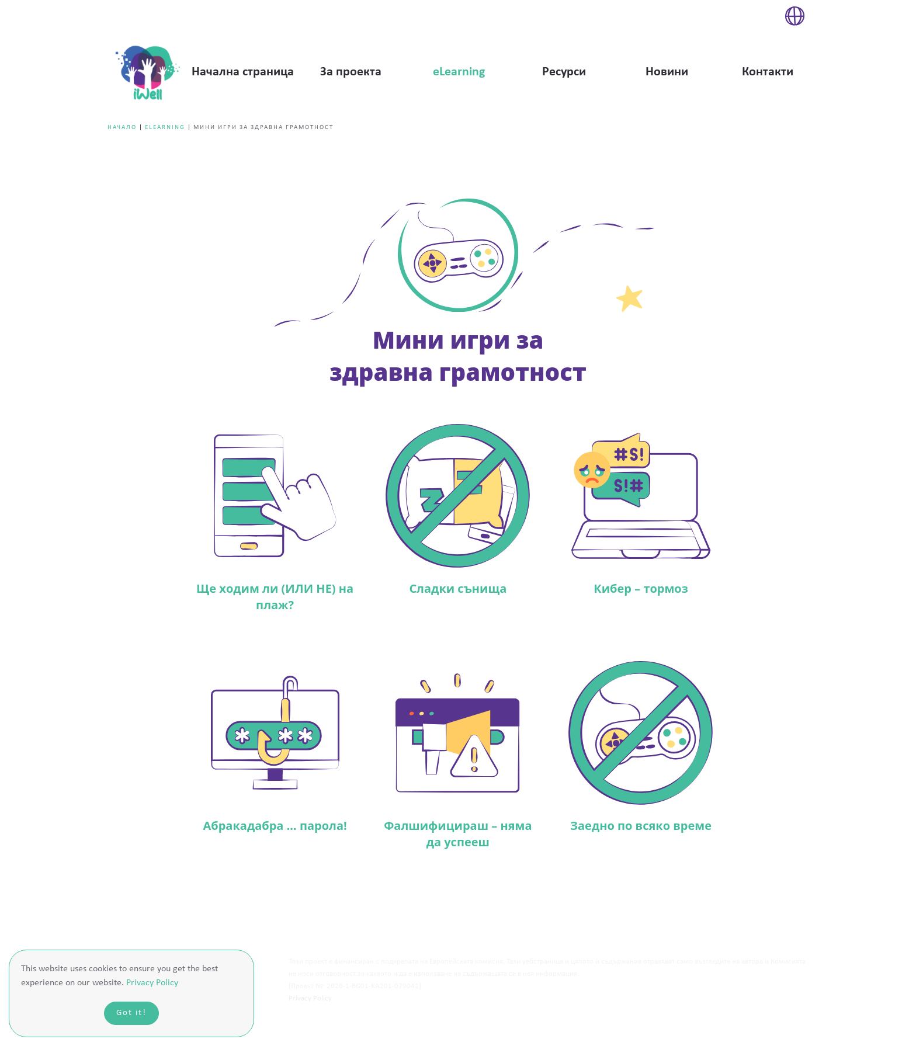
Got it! (131, 1013)
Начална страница (243, 72)
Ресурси (564, 72)
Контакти (767, 72)
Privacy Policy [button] (152, 983)
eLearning (459, 72)
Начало (122, 127)
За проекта (350, 72)
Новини (667, 72)
